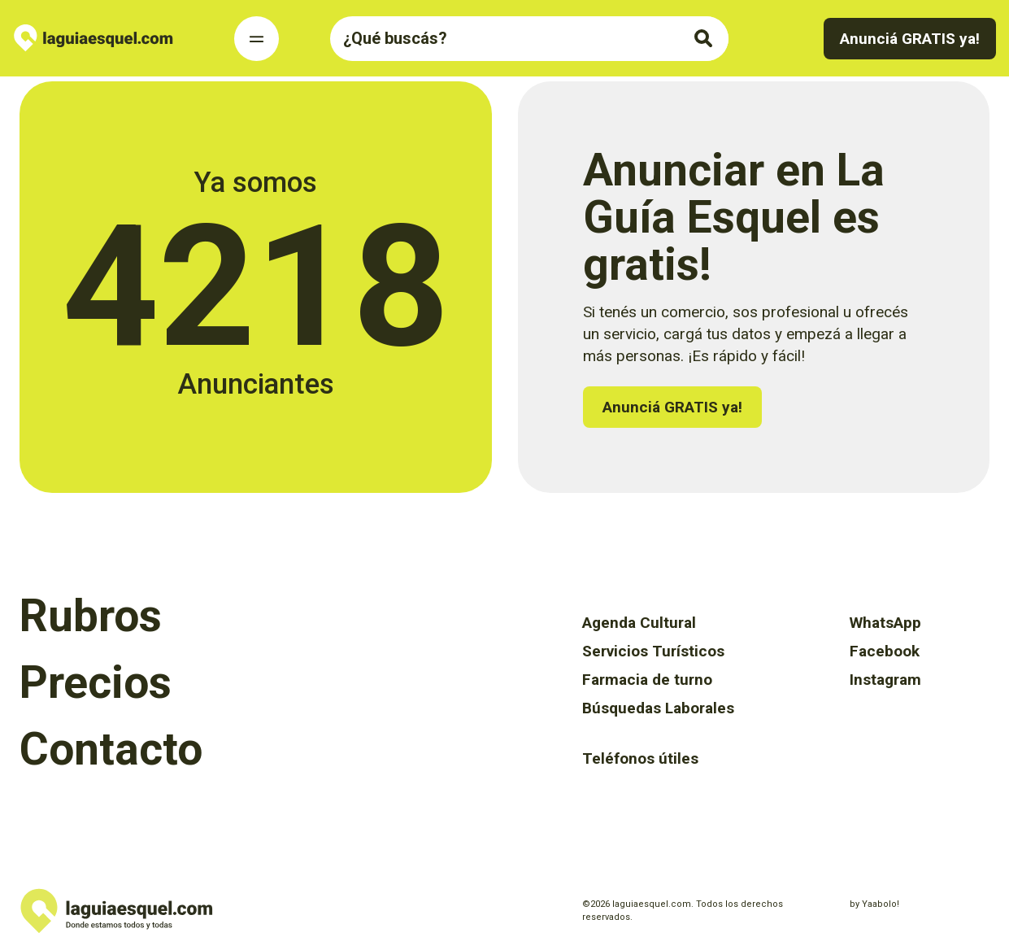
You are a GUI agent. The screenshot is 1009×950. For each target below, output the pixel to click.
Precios (96, 682)
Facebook (885, 651)
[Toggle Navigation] (256, 38)
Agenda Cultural (639, 622)
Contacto (111, 749)
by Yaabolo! (874, 904)
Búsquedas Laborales (658, 708)
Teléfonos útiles (640, 758)
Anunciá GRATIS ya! (910, 38)
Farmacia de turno (647, 679)
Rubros (91, 615)
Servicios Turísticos (653, 651)
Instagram (885, 679)
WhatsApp (885, 622)
